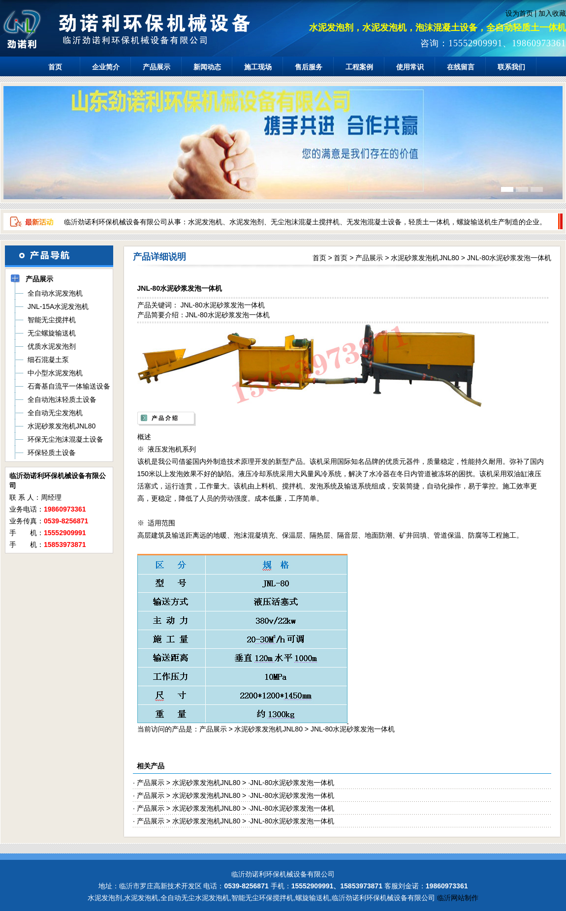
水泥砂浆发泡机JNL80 (425, 258)
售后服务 (308, 67)
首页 (55, 67)
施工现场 (258, 67)
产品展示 (156, 67)
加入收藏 (552, 13)
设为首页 (519, 13)
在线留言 (460, 67)
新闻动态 (207, 67)
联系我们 (511, 67)
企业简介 (106, 67)
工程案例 (359, 67)
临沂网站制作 (457, 898)
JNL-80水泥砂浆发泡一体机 (509, 258)
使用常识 (410, 67)
